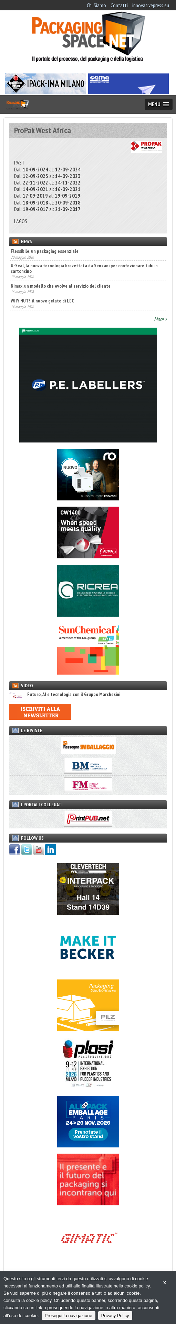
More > (160, 319)
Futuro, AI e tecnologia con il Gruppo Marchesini (64, 694)
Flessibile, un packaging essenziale (45, 251)
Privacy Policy (115, 1315)
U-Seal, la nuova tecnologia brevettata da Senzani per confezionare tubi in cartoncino (84, 268)
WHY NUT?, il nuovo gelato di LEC (42, 300)
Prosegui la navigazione (68, 1315)
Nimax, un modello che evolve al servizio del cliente (61, 286)
